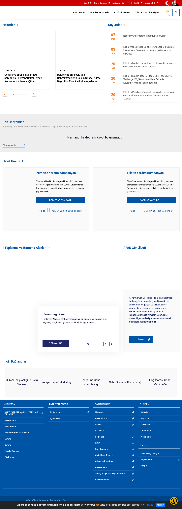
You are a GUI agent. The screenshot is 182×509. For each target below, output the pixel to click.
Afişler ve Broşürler (104, 461)
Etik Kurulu (9, 457)
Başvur (140, 339)
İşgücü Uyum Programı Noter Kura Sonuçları (151, 35)
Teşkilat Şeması (12, 451)
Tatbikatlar (145, 424)
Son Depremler (102, 480)
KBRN (97, 443)
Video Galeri (146, 437)
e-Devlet (85, 3)
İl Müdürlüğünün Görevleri (17, 433)
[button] (5, 94)
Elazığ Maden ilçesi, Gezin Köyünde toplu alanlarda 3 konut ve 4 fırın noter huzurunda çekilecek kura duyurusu (151, 50)
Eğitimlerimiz (56, 418)
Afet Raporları (101, 418)
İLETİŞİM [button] (154, 13)
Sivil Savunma (101, 449)
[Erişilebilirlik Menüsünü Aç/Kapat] (174, 501)
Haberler (144, 412)
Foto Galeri (145, 431)
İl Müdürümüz (11, 426)
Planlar (98, 424)
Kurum (8, 439)
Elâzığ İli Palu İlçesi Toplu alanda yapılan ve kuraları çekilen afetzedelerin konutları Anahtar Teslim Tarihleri (151, 95)
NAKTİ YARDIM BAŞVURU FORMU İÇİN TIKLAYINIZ (22, 413)
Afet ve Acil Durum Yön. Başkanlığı (125, 3)
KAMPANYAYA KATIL (60, 200)
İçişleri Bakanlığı (100, 3)
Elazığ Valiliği (150, 3)
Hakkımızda (10, 420)
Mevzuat (99, 412)
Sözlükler (99, 437)
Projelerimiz (56, 412)
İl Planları (99, 431)
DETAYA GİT (56, 343)
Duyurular (145, 418)
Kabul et (160, 505)
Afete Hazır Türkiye (104, 455)
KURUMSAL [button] (79, 13)
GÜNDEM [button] (140, 13)
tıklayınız (149, 504)
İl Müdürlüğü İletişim (149, 453)
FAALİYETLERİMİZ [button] (99, 13)
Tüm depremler (9, 145)
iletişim (143, 466)
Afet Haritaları (101, 467)
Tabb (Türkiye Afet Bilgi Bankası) (110, 473)
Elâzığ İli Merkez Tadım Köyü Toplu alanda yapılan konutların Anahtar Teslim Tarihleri (151, 65)
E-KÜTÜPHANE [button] (122, 13)
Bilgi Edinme (146, 459)
